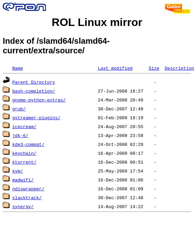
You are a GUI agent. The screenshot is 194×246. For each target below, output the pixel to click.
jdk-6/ (20, 135)
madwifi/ (23, 180)
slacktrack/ (27, 197)
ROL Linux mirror (97, 22)
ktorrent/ (24, 162)
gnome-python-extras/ (39, 100)
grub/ (19, 109)
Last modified (115, 68)
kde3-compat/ (28, 144)
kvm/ (17, 171)
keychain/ (24, 153)
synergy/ (23, 206)
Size (154, 68)
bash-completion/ (33, 91)
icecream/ (24, 126)
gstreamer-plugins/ (36, 117)
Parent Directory (33, 82)
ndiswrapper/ (28, 189)
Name (17, 68)
